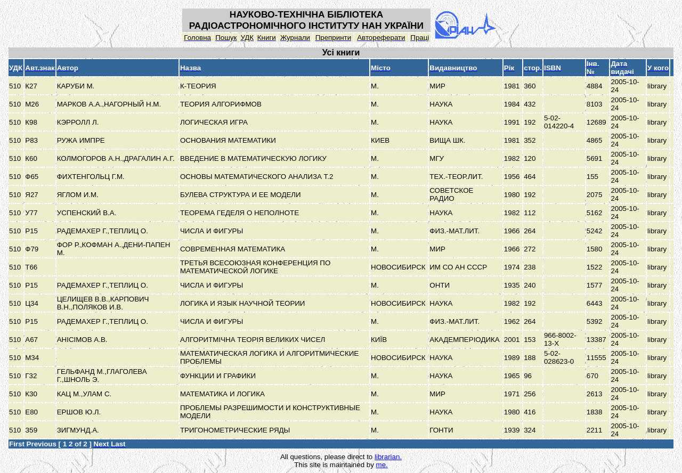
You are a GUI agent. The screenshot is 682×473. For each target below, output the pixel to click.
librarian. (388, 457)
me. (382, 465)
